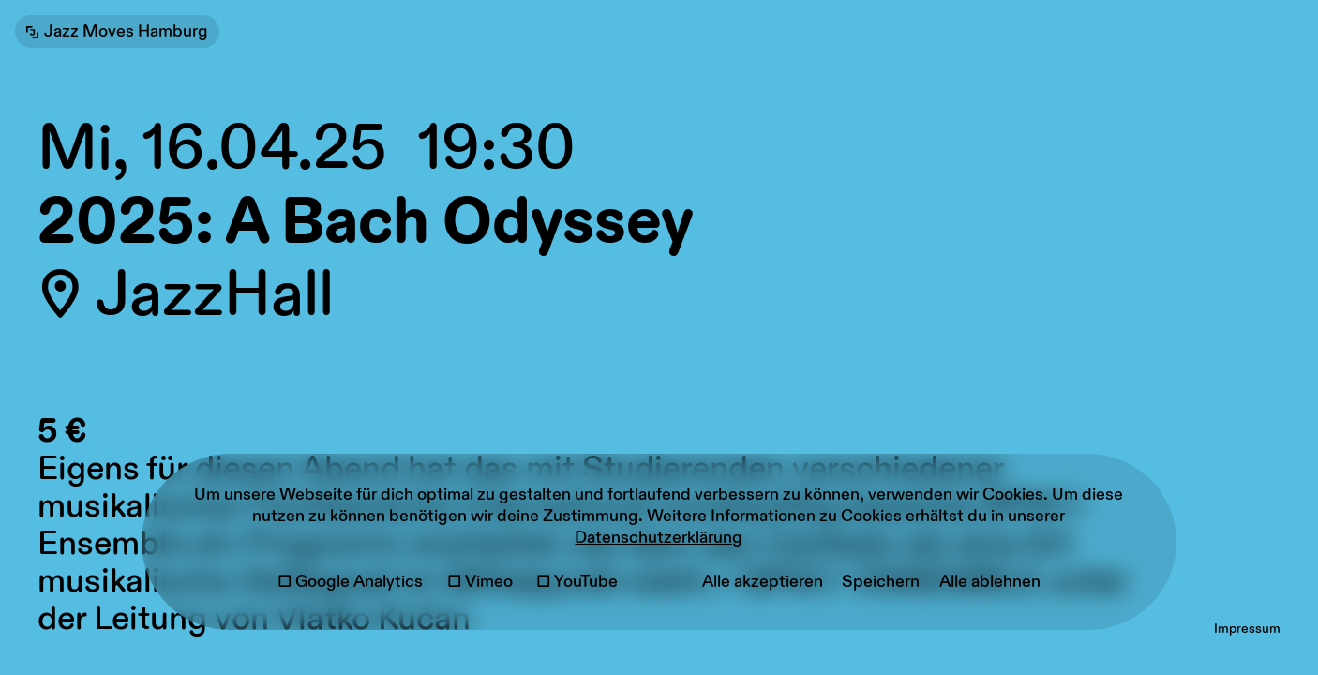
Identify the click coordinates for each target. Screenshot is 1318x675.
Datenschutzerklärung (658, 537)
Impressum (1247, 629)
